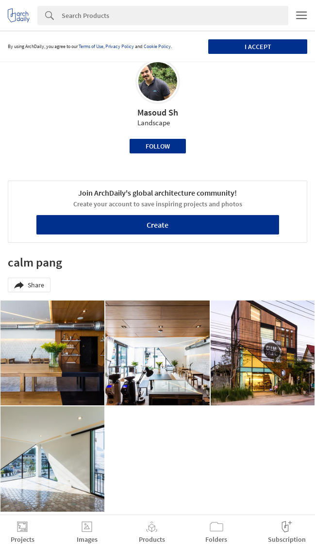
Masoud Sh (157, 112)
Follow (158, 146)
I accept (258, 46)
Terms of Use (91, 46)
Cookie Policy (157, 46)
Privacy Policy (119, 46)
